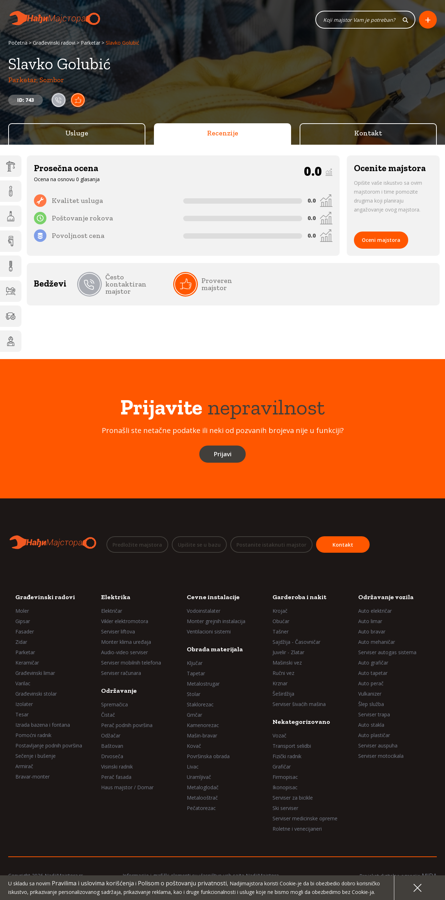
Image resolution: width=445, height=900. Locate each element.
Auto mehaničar (376, 641)
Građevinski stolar (36, 693)
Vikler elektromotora (124, 621)
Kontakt (368, 134)
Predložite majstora (137, 545)
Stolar (193, 694)
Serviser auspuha (378, 745)
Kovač (194, 745)
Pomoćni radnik (33, 735)
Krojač (280, 610)
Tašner (280, 631)
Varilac (22, 683)
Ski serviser (285, 808)
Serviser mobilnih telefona (131, 662)
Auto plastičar (374, 735)
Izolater (24, 704)
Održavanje (119, 691)
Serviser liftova (118, 631)
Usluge (76, 134)
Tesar (22, 714)
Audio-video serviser (124, 652)
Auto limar (370, 621)
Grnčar (194, 714)
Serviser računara (121, 673)
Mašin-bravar (202, 735)
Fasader (24, 631)
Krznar (280, 683)
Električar (111, 610)
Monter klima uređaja (126, 641)
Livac (193, 766)
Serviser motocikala (381, 755)
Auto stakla (371, 724)
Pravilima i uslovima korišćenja (93, 883)
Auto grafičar (373, 662)
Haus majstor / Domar (127, 787)
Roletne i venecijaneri (297, 828)
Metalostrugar (203, 683)
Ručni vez (283, 673)
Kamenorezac (203, 725)
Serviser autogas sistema (387, 652)
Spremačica (114, 704)
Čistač (108, 714)
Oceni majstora (381, 241)
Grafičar (281, 766)
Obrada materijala (215, 649)
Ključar (194, 663)
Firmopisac (285, 777)
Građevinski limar (35, 673)
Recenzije (222, 134)
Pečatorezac (201, 808)
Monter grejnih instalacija (216, 621)
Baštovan (112, 745)
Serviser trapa (374, 714)
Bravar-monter (32, 776)
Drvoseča (112, 756)
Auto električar (375, 610)
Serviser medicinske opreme (305, 818)
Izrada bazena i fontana (42, 724)
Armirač (24, 766)
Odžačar (110, 735)
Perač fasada (116, 777)
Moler (22, 610)
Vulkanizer (369, 693)
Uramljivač (199, 777)
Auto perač (371, 683)
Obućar (280, 621)
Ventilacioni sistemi (209, 631)
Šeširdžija (283, 693)
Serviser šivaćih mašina (299, 704)
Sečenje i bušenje (35, 755)
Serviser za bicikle (292, 797)
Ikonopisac (285, 787)
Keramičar (27, 662)
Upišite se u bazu (199, 545)
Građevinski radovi (54, 43)
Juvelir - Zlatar (288, 652)
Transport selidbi (291, 745)
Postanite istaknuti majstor (271, 545)
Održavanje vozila (386, 597)
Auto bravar (371, 631)
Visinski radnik (117, 766)
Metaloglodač (203, 787)
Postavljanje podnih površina (48, 745)
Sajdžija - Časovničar (296, 641)
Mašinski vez (287, 662)
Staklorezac (200, 704)
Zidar (21, 641)
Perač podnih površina (126, 725)
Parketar (90, 43)
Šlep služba (371, 704)
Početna (18, 43)
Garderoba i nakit (299, 597)
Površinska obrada (208, 756)
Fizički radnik (286, 756)
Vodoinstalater (203, 610)
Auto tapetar (373, 673)
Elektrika (115, 597)
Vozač (279, 735)
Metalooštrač (202, 797)
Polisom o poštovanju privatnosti (182, 883)
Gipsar (22, 621)
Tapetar (196, 673)
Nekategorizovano (301, 722)
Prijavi (222, 455)
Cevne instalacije (213, 597)
